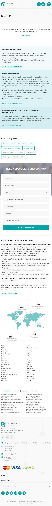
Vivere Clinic (4, 12)
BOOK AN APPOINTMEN (26, 234)
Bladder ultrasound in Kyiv (8, 394)
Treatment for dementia (32, 397)
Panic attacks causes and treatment (11, 399)
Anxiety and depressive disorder (35, 410)
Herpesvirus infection (7, 404)
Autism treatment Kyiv (32, 404)
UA (11, 437)
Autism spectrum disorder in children (14, 157)
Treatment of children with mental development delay (19, 144)
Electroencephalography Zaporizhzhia (37, 409)
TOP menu (16, 391)
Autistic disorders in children (34, 406)
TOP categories (6, 391)
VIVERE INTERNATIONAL (9, 293)
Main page (26, 35)
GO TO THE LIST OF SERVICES (12, 66)
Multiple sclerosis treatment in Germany (12, 402)
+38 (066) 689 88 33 (10, 448)
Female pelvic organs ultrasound (10, 412)
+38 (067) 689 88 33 (10, 446)
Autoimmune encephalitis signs (10, 410)
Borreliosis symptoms (7, 409)
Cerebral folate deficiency (8, 401)
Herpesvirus (30, 152)
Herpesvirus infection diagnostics (35, 407)
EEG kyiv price (28, 148)
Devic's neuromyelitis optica (34, 394)
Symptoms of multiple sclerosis (34, 399)
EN (43, 4)
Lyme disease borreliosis (33, 402)
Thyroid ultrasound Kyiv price (9, 406)
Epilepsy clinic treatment (33, 401)
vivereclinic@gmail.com (11, 454)
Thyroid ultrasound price (33, 396)
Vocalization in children (7, 396)
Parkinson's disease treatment (9, 407)
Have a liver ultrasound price (11, 148)
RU (7, 437)
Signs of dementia (6, 397)
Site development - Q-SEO (26, 503)
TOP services (34, 391)
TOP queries (25, 391)
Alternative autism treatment (34, 412)
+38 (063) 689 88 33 (10, 450)
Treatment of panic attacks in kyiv (13, 152)
